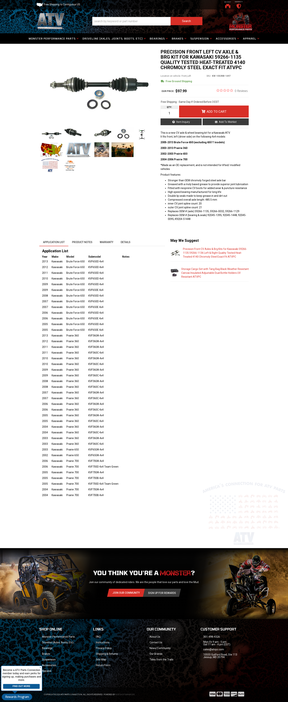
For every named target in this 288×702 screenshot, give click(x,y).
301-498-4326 (211, 636)
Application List (54, 242)
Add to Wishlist (228, 121)
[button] (147, 21)
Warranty (106, 242)
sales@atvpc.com (213, 649)
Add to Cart (216, 111)
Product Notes (82, 242)
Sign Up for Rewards (162, 592)
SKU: (208, 76)
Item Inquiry (183, 121)
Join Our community (126, 592)
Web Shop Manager (124, 695)
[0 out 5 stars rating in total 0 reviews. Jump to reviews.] (232, 90)
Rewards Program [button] (17, 697)
